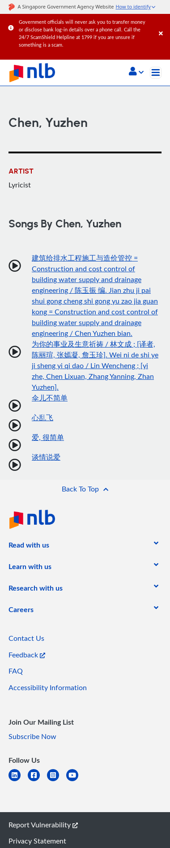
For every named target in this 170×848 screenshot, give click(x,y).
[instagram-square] (56, 780)
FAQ (15, 671)
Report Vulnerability (43, 825)
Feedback (26, 655)
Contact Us (26, 638)
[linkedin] (18, 780)
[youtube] (75, 780)
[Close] (163, 24)
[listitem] (28, 546)
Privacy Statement (37, 841)
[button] (136, 72)
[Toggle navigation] (156, 72)
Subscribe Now (32, 736)
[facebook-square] (37, 780)
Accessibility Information (47, 687)
